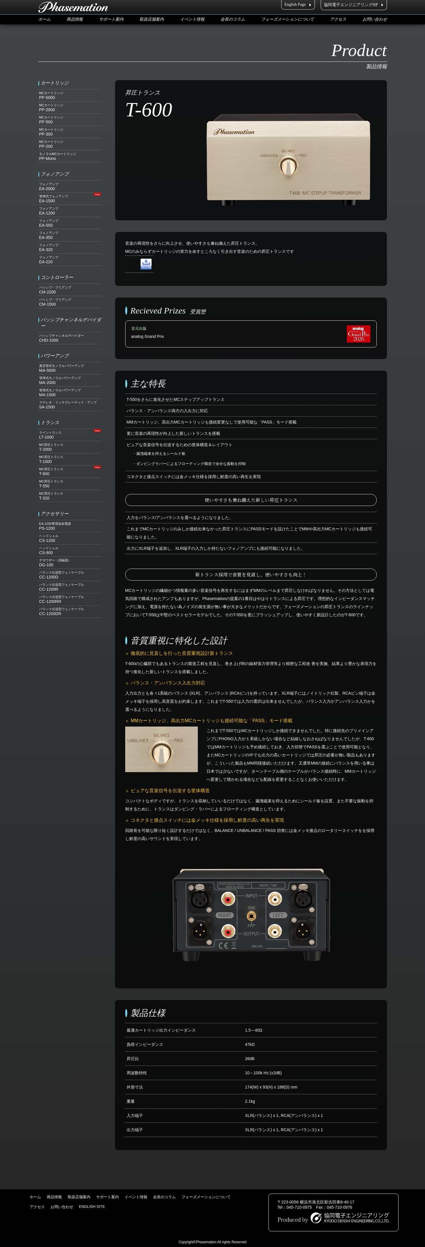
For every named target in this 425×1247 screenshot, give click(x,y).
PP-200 (69, 144)
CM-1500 (69, 302)
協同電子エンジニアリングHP (351, 5)
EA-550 (69, 223)
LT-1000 (69, 434)
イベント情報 (192, 19)
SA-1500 (69, 404)
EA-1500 (69, 198)
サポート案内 (111, 19)
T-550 (69, 483)
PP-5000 (69, 95)
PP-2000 (69, 107)
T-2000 (69, 447)
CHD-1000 (69, 338)
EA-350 (69, 235)
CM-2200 (69, 289)
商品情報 (75, 19)
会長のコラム (232, 19)
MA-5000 (69, 368)
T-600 (69, 471)
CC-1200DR (69, 611)
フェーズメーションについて (287, 19)
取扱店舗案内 (151, 19)
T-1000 (69, 459)
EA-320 (69, 247)
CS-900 (69, 550)
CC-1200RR (69, 599)
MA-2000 (69, 380)
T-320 (69, 495)
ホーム (44, 19)
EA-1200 (69, 210)
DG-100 (69, 562)
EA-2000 (69, 186)
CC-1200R (69, 587)
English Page (295, 4)
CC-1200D (69, 574)
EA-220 (69, 259)
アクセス (338, 19)
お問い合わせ (375, 19)
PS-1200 (69, 526)
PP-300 (69, 131)
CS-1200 (69, 538)
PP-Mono (69, 156)
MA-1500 (69, 392)
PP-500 (69, 119)
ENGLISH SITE (92, 1206)
